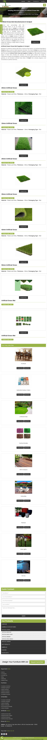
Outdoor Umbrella (5, 700)
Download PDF (1, 29)
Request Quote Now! (37, 662)
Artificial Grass (6, 629)
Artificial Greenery (6, 636)
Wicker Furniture (5, 691)
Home (3, 672)
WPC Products (6, 644)
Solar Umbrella (5, 708)
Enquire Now (23, 85)
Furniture (4, 624)
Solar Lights (5, 652)
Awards (23, 1)
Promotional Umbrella (6, 706)
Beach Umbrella (5, 705)
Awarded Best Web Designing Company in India (32, 739)
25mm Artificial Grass (9, 159)
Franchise (1, 18)
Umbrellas (4, 647)
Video (29, 1)
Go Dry (43, 1)
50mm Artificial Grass (9, 265)
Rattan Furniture (5, 692)
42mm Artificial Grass (9, 229)
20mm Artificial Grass (9, 88)
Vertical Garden (6, 641)
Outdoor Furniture (5, 686)
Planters (4, 650)
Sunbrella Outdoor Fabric (9, 627)
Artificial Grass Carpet (7, 634)
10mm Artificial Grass (9, 123)
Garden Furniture (5, 687)
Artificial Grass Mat (8, 300)
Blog (2, 677)
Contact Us (36, 1)
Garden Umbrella (5, 701)
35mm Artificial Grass (9, 194)
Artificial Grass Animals (7, 639)
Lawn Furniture (5, 689)
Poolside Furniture (5, 694)
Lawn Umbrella (5, 703)
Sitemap (3, 678)
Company (3, 673)
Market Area (4, 680)
